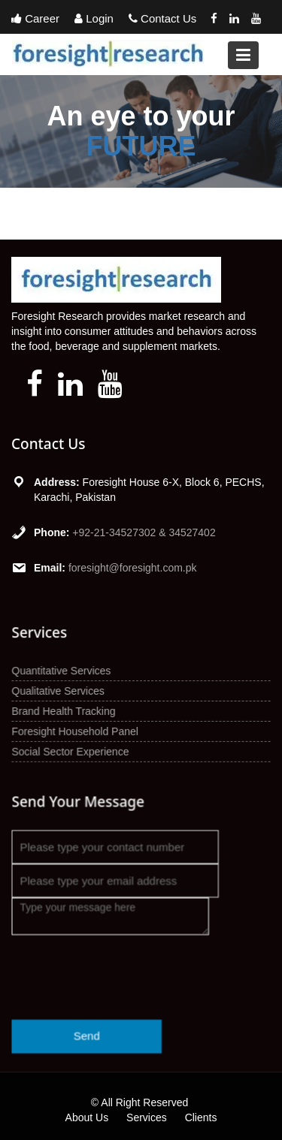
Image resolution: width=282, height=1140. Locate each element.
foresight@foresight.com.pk (132, 568)
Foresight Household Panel (75, 731)
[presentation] (126, 967)
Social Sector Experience (71, 751)
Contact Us (162, 18)
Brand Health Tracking (64, 711)
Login (94, 18)
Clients (201, 1117)
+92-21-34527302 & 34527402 (143, 532)
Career (35, 18)
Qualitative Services (59, 691)
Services (146, 1117)
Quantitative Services (62, 671)
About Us (87, 1117)
